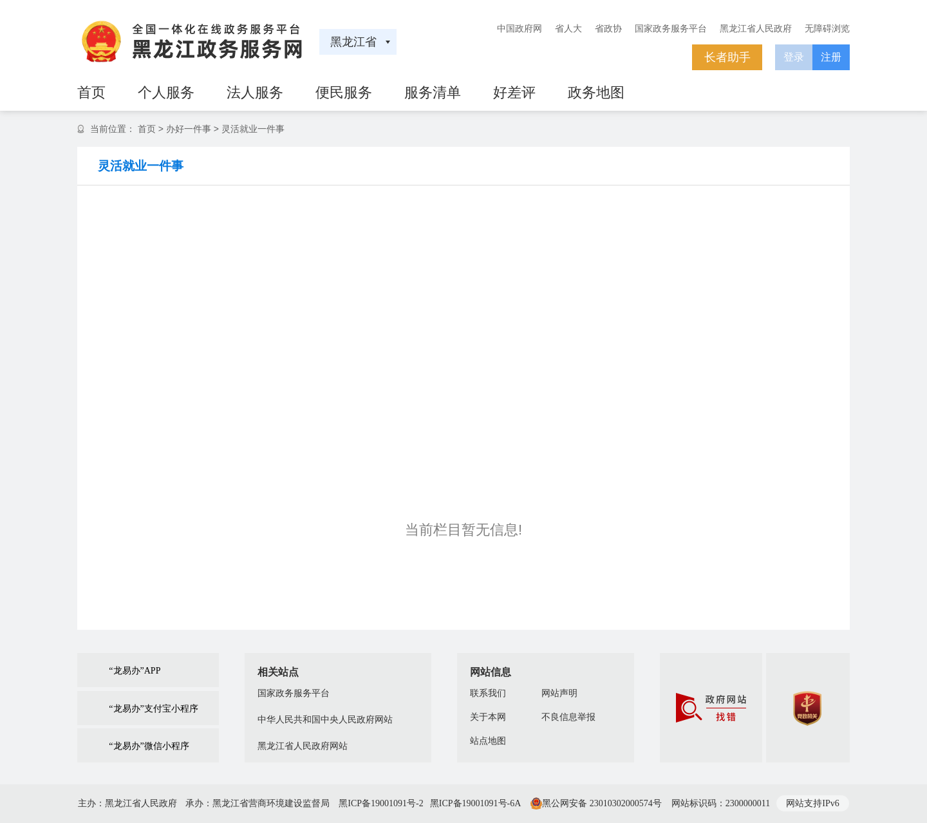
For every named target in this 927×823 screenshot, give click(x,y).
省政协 (608, 28)
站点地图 (488, 741)
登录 (793, 57)
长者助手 (727, 57)
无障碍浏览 (827, 28)
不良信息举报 (568, 717)
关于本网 (488, 717)
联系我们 (488, 693)
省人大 (568, 28)
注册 (831, 57)
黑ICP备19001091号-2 (381, 803)
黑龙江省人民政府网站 (303, 746)
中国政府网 (519, 28)
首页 (147, 129)
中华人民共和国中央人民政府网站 (325, 719)
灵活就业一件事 (253, 129)
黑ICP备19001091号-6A (475, 803)
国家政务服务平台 (671, 28)
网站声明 (559, 693)
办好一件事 (188, 129)
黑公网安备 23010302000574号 (602, 803)
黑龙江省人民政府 (756, 28)
